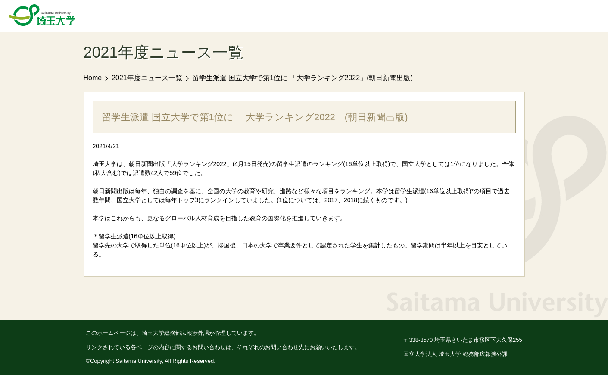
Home (93, 77)
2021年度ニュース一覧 (147, 77)
